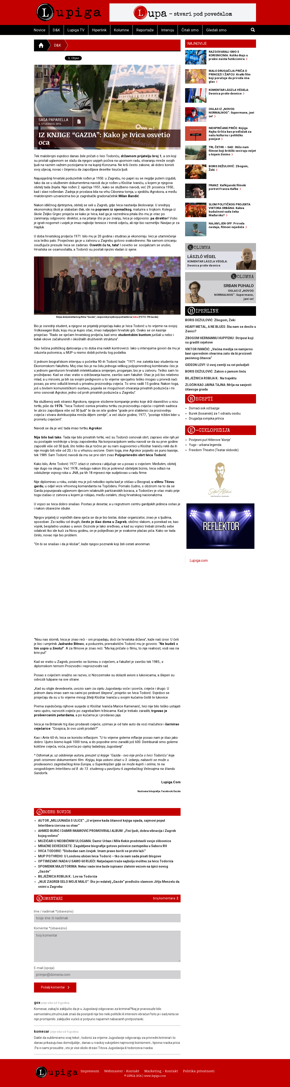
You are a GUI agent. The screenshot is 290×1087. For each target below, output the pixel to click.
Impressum (90, 1071)
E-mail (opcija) (107, 972)
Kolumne (121, 30)
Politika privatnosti (199, 1071)
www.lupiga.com (155, 1075)
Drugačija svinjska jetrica (206, 418)
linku (135, 317)
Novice (39, 30)
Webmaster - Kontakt (121, 1071)
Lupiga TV (76, 30)
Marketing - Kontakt (161, 1071)
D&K (56, 30)
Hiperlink (99, 30)
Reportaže (145, 30)
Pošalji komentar (55, 987)
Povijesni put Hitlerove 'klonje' (210, 440)
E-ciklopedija (208, 430)
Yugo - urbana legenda (205, 445)
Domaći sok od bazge (204, 408)
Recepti (200, 399)
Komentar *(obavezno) (107, 944)
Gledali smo (216, 30)
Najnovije (197, 43)
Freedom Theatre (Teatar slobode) (214, 450)
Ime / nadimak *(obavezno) (107, 916)
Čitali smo (190, 30)
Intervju (167, 30)
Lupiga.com (199, 560)
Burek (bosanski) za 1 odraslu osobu (215, 413)
